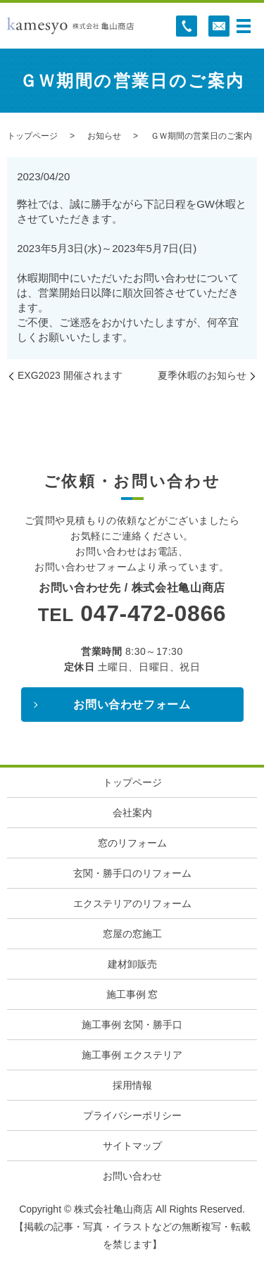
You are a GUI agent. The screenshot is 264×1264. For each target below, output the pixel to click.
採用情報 (132, 1085)
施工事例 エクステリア (132, 1054)
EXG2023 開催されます (70, 375)
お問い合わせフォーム (131, 705)
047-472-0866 (153, 613)
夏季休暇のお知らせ (202, 375)
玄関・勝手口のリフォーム (132, 873)
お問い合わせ (132, 1176)
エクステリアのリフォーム (132, 903)
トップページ (32, 136)
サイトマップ (132, 1145)
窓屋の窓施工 (132, 933)
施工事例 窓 (132, 994)
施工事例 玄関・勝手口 (132, 1024)
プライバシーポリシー (132, 1115)
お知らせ (104, 136)
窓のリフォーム (132, 843)
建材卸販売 (132, 964)
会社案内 (132, 812)
